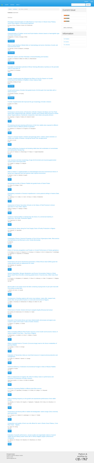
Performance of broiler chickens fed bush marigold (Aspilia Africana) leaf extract (30, 310)
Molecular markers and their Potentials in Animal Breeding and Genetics (28, 56)
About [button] (18, 4)
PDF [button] (10, 74)
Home (10, 9)
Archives (12, 4)
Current (6, 4)
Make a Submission (68, 27)
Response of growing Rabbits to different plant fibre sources (25, 388)
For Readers (66, 38)
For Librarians (67, 44)
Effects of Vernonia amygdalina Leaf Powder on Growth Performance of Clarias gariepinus (33, 250)
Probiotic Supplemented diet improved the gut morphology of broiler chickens (29, 102)
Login (91, 1)
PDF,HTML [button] (11, 62)
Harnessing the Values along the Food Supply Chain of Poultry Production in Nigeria (31, 228)
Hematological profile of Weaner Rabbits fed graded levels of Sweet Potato (29, 183)
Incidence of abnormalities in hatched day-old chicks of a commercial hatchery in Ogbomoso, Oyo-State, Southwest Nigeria (30, 217)
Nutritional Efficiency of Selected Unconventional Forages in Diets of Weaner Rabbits (32, 366)
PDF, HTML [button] (11, 29)
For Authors (66, 41)
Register (86, 1)
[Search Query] (78, 4)
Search (88, 4)
